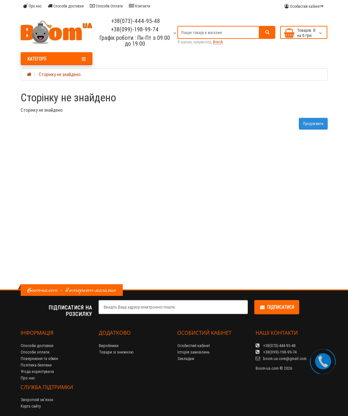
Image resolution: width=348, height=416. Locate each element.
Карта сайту (31, 406)
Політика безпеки (36, 365)
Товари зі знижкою (116, 352)
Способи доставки (66, 6)
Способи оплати (35, 352)
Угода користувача (37, 371)
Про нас (32, 6)
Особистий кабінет (193, 345)
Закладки (185, 358)
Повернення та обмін (39, 358)
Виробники (109, 345)
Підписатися (276, 307)
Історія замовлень (193, 352)
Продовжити (313, 123)
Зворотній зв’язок (37, 399)
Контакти (139, 6)
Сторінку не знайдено (60, 74)
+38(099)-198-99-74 (135, 29)
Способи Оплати (106, 6)
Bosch (218, 41)
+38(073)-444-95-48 (135, 21)
